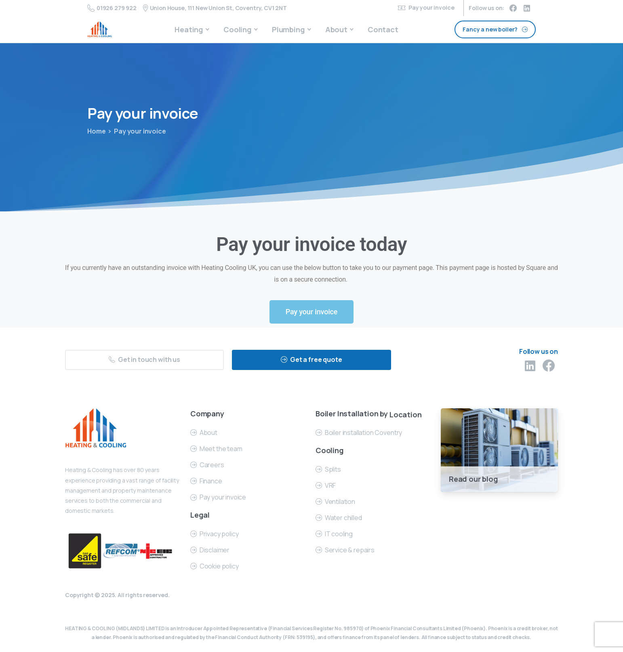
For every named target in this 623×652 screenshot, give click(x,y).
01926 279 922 (112, 8)
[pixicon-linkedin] (530, 368)
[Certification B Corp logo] (85, 551)
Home (96, 131)
